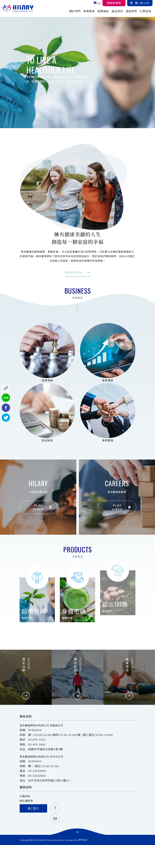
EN (147, 3)
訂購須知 (25, 796)
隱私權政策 (26, 800)
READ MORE (77, 272)
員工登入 (33, 808)
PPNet (83, 839)
